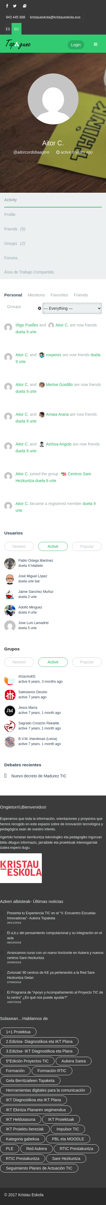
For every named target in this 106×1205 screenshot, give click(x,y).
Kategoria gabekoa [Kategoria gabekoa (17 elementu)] (22, 1139)
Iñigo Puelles (27, 325)
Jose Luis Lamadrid (33, 623)
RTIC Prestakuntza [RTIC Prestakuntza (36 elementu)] (76, 1148)
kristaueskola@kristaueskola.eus (55, 17)
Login (76, 45)
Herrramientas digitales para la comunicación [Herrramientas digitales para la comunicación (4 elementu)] (45, 1090)
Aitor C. (62, 325)
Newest (19, 546)
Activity (10, 200)
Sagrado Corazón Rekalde (38, 723)
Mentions (36, 294)
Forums (11, 258)
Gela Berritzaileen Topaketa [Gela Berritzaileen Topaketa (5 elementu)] (30, 1080)
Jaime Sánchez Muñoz (35, 592)
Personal (13, 294)
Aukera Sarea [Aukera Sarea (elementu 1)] (74, 1061)
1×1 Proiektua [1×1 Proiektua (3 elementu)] (18, 1032)
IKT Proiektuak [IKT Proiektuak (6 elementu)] (61, 1119)
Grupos (12, 648)
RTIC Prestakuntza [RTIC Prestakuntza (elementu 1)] (22, 1158)
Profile (10, 214)
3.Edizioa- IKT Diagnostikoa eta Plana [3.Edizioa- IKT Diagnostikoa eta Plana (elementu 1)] (39, 1051)
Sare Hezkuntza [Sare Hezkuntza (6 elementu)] (66, 1158)
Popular (87, 546)
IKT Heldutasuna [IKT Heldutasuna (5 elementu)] (20, 1119)
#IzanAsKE (27, 676)
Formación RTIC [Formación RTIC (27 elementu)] (52, 1070)
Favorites (59, 294)
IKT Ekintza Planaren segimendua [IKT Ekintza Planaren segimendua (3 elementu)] (36, 1110)
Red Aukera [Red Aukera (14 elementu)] (36, 1148)
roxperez (53, 355)
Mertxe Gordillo (59, 384)
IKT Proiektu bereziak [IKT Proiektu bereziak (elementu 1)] (25, 1129)
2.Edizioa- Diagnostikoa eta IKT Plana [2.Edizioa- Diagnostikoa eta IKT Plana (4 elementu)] (39, 1041)
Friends (15, 229)
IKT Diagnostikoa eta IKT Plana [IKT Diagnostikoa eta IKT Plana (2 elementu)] (33, 1100)
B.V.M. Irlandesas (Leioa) (37, 739)
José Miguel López (32, 576)
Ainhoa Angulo (59, 444)
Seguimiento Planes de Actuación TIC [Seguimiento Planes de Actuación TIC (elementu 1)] (39, 1168)
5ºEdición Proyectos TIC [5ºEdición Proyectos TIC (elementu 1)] (27, 1061)
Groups (15, 243)
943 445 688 (15, 17)
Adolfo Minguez (30, 607)
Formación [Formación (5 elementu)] (15, 1070)
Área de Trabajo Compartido (29, 272)
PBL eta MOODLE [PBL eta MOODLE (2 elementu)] (68, 1139)
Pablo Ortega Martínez (35, 561)
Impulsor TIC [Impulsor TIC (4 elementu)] (68, 1129)
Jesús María (27, 708)
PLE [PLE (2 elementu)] (9, 1148)
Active (52, 546)
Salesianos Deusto (32, 692)
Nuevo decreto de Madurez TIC (38, 776)
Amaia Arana (57, 414)
